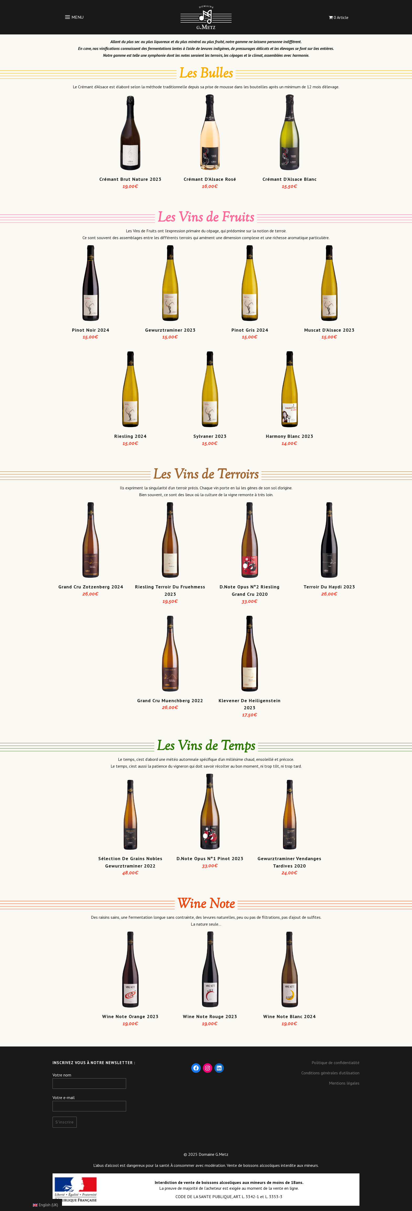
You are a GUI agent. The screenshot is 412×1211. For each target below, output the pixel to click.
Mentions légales (344, 1083)
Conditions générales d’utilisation (330, 1072)
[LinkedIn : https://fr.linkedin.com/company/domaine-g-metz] (219, 1068)
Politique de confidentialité (335, 1062)
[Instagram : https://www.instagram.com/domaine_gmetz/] (207, 1068)
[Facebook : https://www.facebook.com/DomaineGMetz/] (196, 1068)
